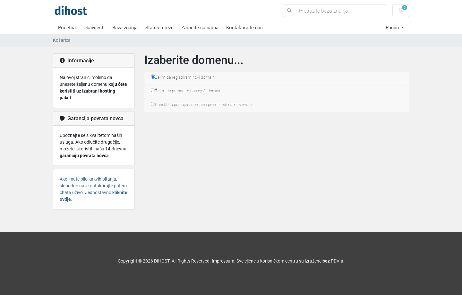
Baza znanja (125, 28)
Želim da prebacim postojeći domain (186, 90)
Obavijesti (94, 28)
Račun (393, 28)
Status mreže (159, 28)
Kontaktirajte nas (244, 28)
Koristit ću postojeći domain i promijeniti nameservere (201, 104)
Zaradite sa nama (199, 28)
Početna (67, 28)
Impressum (223, 261)
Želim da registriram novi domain (183, 77)
